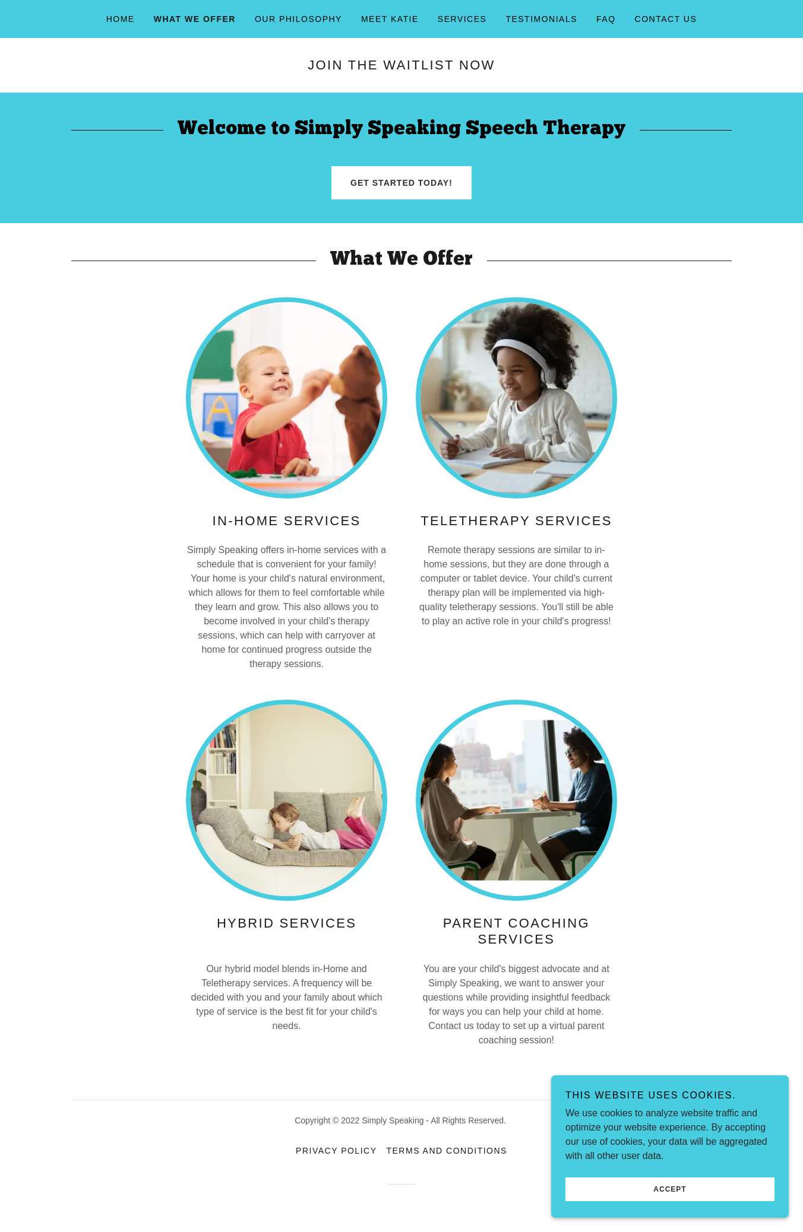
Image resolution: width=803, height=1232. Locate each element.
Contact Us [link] (666, 19)
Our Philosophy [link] (298, 19)
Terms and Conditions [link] (446, 1150)
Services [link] (462, 19)
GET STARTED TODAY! (401, 183)
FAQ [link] (606, 19)
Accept (669, 1189)
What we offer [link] (195, 19)
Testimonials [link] (541, 19)
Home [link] (120, 19)
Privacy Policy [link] (336, 1150)
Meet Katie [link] (390, 19)
